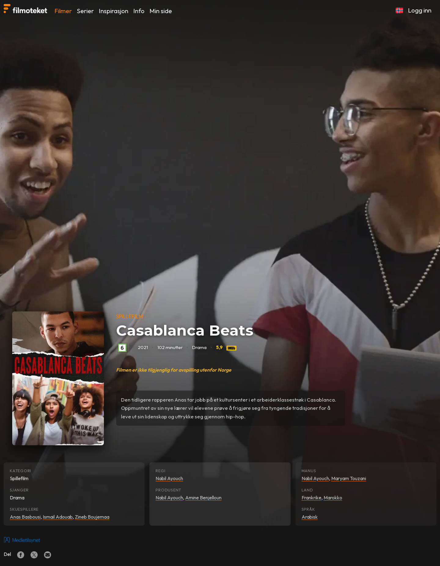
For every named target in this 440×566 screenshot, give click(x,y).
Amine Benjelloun (203, 497)
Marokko (333, 497)
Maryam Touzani (348, 478)
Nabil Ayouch (169, 478)
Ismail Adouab (58, 517)
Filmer (63, 11)
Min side (160, 11)
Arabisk (310, 517)
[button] (399, 10)
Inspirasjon (113, 11)
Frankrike (311, 497)
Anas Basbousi (25, 517)
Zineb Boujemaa (92, 517)
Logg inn (419, 10)
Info (139, 11)
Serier (85, 11)
